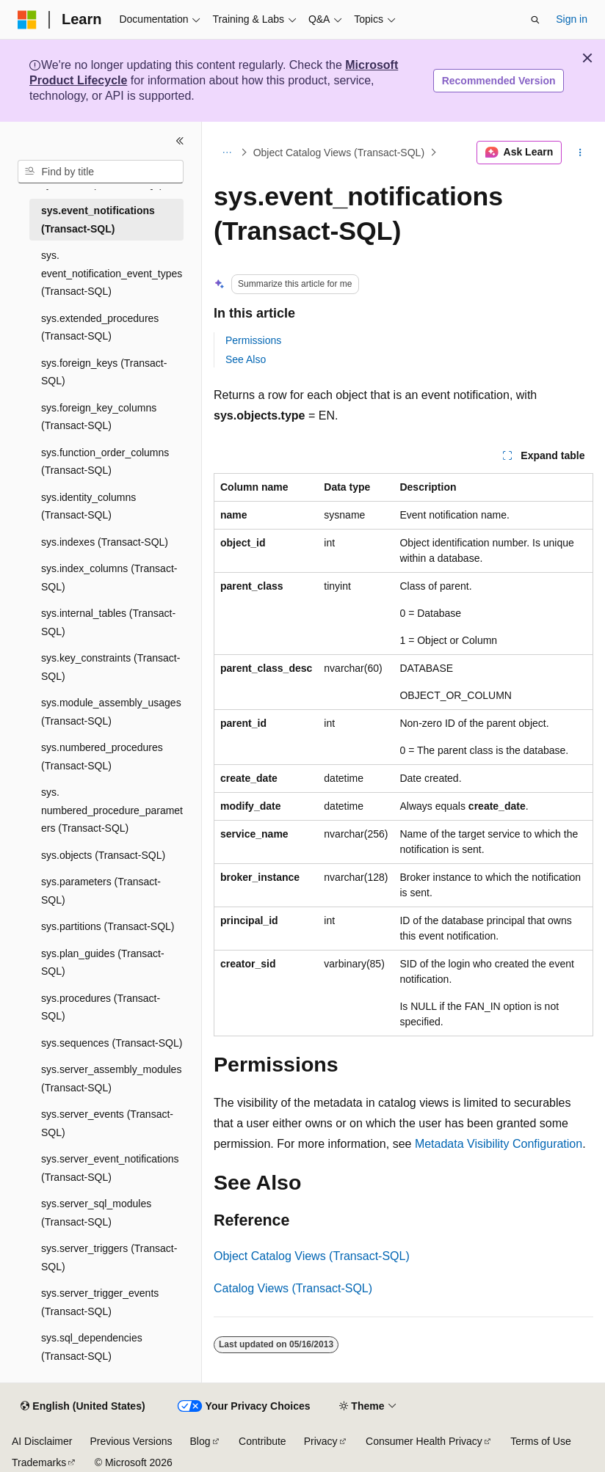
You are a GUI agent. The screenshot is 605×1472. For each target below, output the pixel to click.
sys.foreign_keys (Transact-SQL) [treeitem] (104, 372)
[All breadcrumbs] (226, 152)
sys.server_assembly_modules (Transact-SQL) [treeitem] (111, 1078)
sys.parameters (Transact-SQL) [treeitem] (101, 891)
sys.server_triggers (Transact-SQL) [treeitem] (109, 1257)
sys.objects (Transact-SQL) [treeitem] (103, 855)
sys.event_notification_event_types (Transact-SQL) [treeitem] (111, 273)
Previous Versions (131, 1441)
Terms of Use (540, 1441)
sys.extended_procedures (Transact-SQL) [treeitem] (100, 327)
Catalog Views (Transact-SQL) (293, 1288)
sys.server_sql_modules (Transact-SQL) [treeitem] (96, 1213)
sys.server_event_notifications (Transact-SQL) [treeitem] (110, 1168)
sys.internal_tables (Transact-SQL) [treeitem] (108, 622)
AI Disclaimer (42, 1441)
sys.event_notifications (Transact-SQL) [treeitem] (98, 220)
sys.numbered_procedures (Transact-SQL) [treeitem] (102, 757)
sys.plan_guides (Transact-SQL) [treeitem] (102, 963)
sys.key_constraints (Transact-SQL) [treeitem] (110, 667)
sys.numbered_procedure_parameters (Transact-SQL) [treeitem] (112, 810)
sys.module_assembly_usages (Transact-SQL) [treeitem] (111, 712)
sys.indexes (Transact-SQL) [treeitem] (104, 542)
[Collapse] (179, 141)
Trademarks (39, 1462)
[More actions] (580, 152)
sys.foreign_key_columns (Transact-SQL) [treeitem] (98, 417)
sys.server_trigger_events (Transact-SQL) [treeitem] (100, 1302)
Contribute (262, 1441)
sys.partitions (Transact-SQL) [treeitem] (108, 926)
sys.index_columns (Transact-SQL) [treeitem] (109, 578)
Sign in (571, 19)
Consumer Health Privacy (424, 1441)
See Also (245, 359)
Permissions (253, 340)
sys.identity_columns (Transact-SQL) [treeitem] (88, 506)
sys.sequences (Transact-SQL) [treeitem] (111, 1043)
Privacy (321, 1441)
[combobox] (101, 171)
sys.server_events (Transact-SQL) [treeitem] (107, 1123)
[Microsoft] (27, 19)
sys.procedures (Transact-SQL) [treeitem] (100, 1007)
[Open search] (535, 20)
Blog (200, 1441)
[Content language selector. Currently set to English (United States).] (82, 1406)
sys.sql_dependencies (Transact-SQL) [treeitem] (91, 1347)
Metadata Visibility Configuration (498, 1144)
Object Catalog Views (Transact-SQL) (338, 152)
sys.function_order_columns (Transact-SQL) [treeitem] (105, 462)
